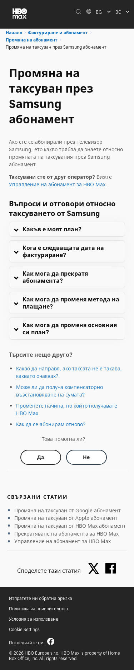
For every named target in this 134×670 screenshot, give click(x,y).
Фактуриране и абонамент (58, 33)
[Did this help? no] (86, 457)
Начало (14, 33)
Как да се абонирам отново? (50, 424)
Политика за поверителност (39, 609)
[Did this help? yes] (40, 457)
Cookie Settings (24, 629)
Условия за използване (33, 619)
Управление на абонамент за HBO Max (57, 184)
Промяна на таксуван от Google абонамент (67, 510)
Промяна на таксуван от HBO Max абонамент (70, 525)
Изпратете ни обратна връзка (40, 598)
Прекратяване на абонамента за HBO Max (66, 533)
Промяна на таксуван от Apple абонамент (66, 517)
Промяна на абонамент (32, 40)
